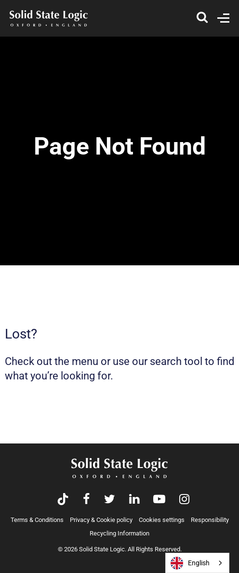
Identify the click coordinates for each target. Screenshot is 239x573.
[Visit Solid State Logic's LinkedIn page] (134, 500)
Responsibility (210, 519)
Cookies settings (162, 519)
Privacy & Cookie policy (101, 519)
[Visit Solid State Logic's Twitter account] (110, 500)
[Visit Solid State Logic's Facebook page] (86, 500)
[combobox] (197, 563)
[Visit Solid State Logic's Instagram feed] (184, 500)
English (190, 563)
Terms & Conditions (37, 519)
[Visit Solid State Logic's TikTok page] (62, 500)
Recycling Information (119, 533)
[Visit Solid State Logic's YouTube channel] (159, 500)
